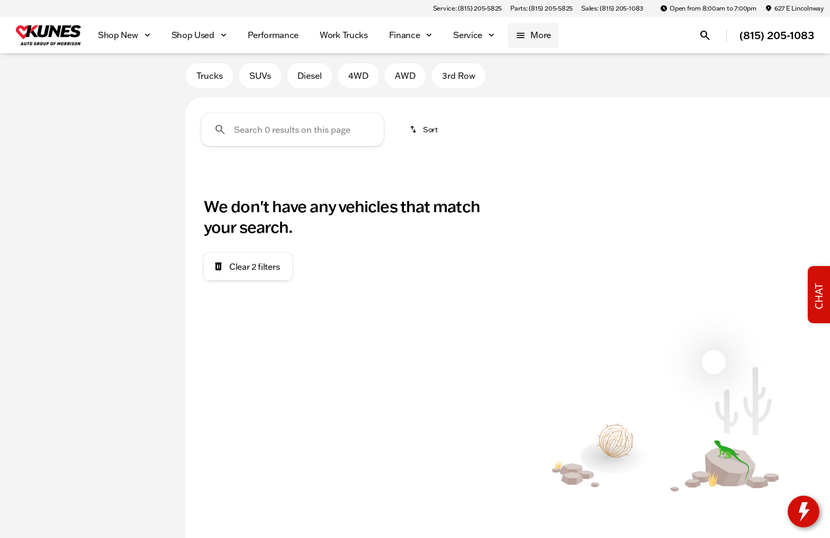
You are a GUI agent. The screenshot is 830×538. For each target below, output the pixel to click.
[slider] (25, 197)
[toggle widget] (803, 511)
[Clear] (142, 324)
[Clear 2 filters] (248, 270)
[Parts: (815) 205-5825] (541, 8)
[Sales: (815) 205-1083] (612, 8)
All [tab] (92, 79)
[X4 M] (61, 130)
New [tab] (36, 79)
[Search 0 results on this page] (292, 133)
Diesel (309, 79)
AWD (405, 79)
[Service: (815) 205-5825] (467, 8)
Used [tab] (149, 79)
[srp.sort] (424, 132)
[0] (34, 252)
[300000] (144, 252)
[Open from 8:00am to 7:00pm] (708, 8)
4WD (358, 79)
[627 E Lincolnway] (794, 8)
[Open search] (705, 35)
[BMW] (25, 130)
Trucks (209, 79)
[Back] (151, 109)
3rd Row (458, 79)
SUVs (260, 79)
